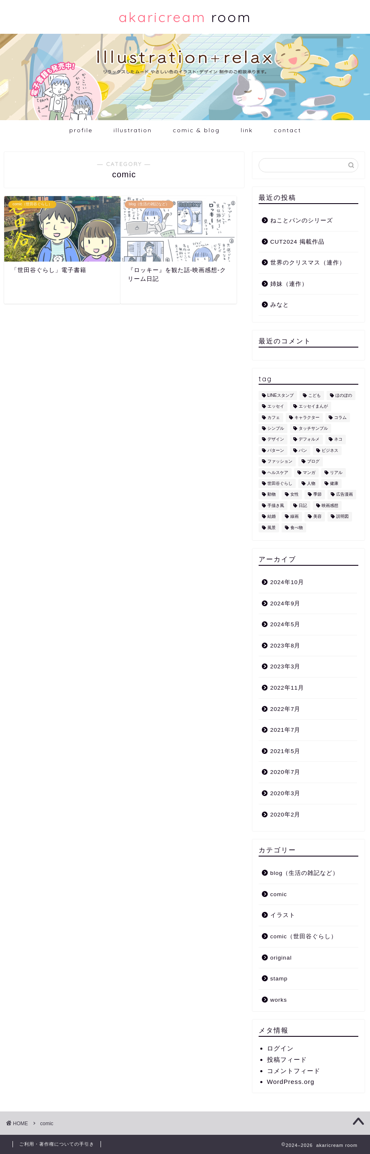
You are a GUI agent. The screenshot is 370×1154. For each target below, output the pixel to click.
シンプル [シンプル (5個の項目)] (275, 428)
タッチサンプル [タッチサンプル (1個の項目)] (313, 428)
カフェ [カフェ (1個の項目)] (273, 417)
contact (287, 130)
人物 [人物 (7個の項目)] (311, 483)
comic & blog (196, 130)
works (278, 1000)
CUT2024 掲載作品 (297, 242)
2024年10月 (287, 582)
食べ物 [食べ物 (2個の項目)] (296, 527)
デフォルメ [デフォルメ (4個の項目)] (309, 439)
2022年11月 (287, 688)
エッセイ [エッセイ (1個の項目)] (275, 406)
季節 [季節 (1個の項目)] (317, 494)
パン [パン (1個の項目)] (303, 450)
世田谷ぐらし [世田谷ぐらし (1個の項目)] (279, 483)
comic (278, 894)
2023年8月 (285, 646)
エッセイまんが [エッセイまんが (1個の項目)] (313, 406)
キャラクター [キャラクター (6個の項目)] (307, 417)
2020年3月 (285, 793)
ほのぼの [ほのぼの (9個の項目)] (343, 395)
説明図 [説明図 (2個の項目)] (342, 516)
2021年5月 (285, 751)
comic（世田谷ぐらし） (303, 936)
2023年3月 (285, 666)
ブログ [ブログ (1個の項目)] (313, 461)
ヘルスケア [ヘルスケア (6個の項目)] (277, 472)
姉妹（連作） (289, 284)
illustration (132, 130)
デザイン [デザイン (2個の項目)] (275, 439)
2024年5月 (285, 624)
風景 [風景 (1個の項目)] (271, 527)
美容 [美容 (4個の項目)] (317, 516)
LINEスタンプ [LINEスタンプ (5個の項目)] (280, 395)
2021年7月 (285, 730)
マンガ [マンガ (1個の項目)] (309, 472)
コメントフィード (293, 1070)
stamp (279, 978)
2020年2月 (285, 814)
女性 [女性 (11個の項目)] (294, 494)
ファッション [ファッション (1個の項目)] (279, 461)
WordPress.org (291, 1081)
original (281, 958)
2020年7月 (285, 772)
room (185, 16)
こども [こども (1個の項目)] (314, 395)
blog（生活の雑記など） (304, 873)
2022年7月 (285, 709)
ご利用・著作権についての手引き (56, 1143)
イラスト (282, 915)
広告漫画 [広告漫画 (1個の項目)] (344, 494)
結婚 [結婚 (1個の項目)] (271, 516)
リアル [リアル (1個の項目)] (336, 472)
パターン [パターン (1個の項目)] (275, 450)
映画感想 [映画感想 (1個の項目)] (330, 505)
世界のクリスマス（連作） (307, 263)
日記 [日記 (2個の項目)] (303, 505)
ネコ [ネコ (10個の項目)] (338, 439)
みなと (279, 305)
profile (81, 130)
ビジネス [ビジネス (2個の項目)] (330, 450)
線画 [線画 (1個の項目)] (294, 516)
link (247, 130)
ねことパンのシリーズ (301, 220)
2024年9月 (285, 603)
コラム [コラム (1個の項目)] (340, 417)
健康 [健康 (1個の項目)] (334, 483)
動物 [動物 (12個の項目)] (271, 494)
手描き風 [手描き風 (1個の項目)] (275, 505)
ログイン (280, 1048)
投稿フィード (287, 1059)
